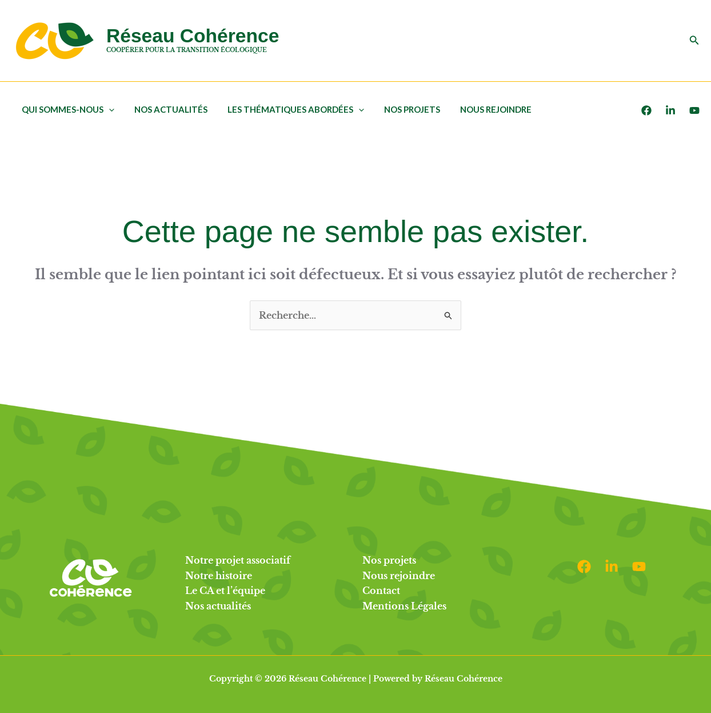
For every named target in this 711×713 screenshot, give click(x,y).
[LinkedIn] (670, 110)
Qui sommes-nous (66, 109)
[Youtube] (694, 110)
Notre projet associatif (237, 560)
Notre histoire (218, 575)
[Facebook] (646, 110)
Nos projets (402, 109)
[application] (107, 109)
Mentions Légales (404, 606)
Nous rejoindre (482, 109)
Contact (381, 590)
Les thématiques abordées (288, 109)
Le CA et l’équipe (225, 590)
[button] (694, 40)
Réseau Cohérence (192, 35)
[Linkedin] (611, 566)
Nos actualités (166, 109)
